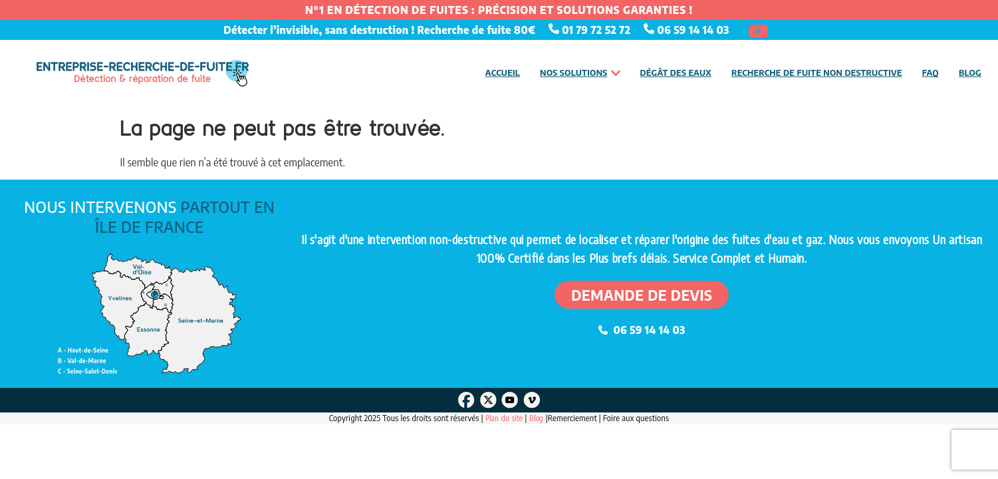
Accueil (502, 72)
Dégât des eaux (675, 72)
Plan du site (504, 418)
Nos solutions (580, 73)
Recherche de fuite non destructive (816, 72)
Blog (970, 72)
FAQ (930, 72)
